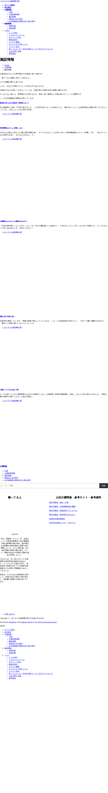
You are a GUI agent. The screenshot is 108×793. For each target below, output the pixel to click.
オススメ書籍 (14, 42)
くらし (7, 655)
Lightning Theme (26, 622)
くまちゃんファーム (17, 35)
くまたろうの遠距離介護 (11, 114)
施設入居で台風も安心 (7, 316)
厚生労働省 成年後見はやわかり (62, 515)
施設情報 (12, 17)
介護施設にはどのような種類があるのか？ (13, 221)
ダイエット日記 (15, 37)
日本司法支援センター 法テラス (62, 523)
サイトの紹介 (9, 630)
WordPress (12, 622)
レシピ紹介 (13, 33)
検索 (103, 486)
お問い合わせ (9, 614)
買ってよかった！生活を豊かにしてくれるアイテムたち (31, 49)
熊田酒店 (12, 54)
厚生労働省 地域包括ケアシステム (63, 511)
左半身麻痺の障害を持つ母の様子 (22, 21)
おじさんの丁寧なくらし (18, 44)
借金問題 (12, 28)
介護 (10, 12)
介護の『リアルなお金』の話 (9, 389)
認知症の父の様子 (16, 19)
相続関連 (7, 648)
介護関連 (3, 466)
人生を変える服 (15, 51)
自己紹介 (7, 632)
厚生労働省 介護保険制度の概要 (62, 506)
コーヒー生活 (14, 47)
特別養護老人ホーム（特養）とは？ (11, 128)
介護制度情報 (14, 14)
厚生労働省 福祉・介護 (58, 502)
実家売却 (12, 26)
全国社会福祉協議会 (57, 519)
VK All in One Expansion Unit (46, 622)
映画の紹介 (13, 40)
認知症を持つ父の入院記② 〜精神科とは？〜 (14, 103)
